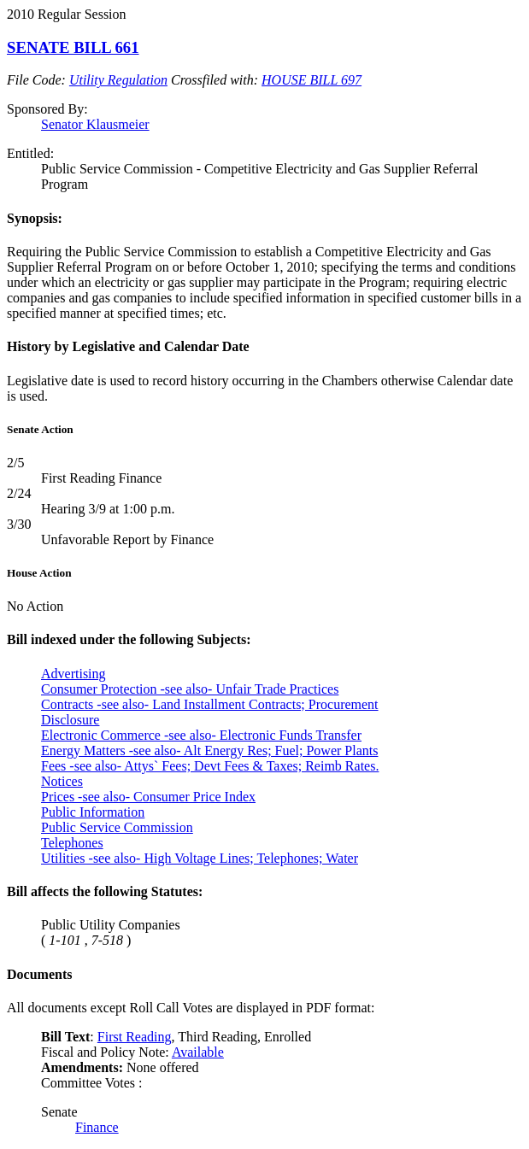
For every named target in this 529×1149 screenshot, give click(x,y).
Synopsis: (34, 218)
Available (198, 1052)
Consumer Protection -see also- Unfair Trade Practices (189, 689)
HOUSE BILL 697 (311, 80)
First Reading (134, 1036)
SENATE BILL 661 (73, 47)
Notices (62, 781)
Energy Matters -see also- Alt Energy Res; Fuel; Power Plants (209, 750)
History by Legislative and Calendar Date (128, 346)
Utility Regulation (118, 80)
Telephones (72, 842)
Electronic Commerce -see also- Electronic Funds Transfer (201, 735)
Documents (39, 974)
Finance (97, 1127)
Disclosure (70, 719)
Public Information (92, 812)
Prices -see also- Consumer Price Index (148, 796)
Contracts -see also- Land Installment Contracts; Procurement (210, 704)
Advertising (73, 673)
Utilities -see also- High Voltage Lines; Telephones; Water (199, 858)
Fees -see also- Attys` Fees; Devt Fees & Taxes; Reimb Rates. (210, 766)
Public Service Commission (117, 827)
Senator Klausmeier (95, 124)
